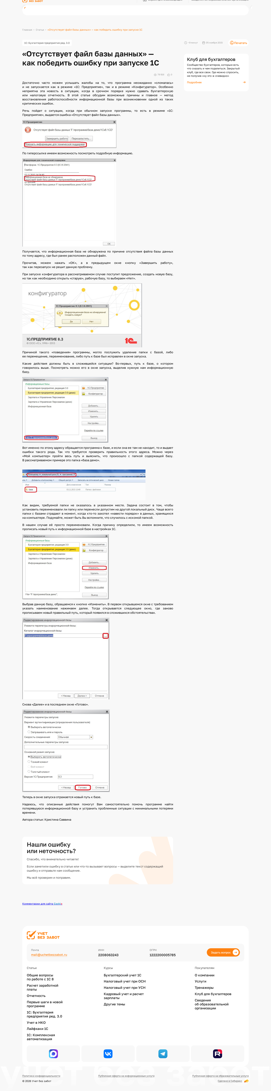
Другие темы (114, 1003)
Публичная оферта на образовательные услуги (218, 1075)
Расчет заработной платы (42, 986)
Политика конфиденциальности (42, 1075)
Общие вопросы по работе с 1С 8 (40, 976)
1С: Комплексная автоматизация (41, 1035)
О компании (204, 974)
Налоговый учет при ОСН (125, 980)
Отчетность (36, 994)
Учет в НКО (36, 1021)
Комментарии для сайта (42, 904)
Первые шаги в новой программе (45, 1002)
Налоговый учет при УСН (124, 986)
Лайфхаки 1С (37, 1027)
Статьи (40, 29)
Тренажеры (204, 986)
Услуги (200, 980)
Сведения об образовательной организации (212, 1003)
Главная (27, 29)
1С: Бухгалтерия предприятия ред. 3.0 (48, 43)
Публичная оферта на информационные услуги (125, 1075)
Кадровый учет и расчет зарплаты (124, 994)
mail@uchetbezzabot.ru (50, 953)
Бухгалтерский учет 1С (122, 974)
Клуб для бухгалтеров (213, 992)
